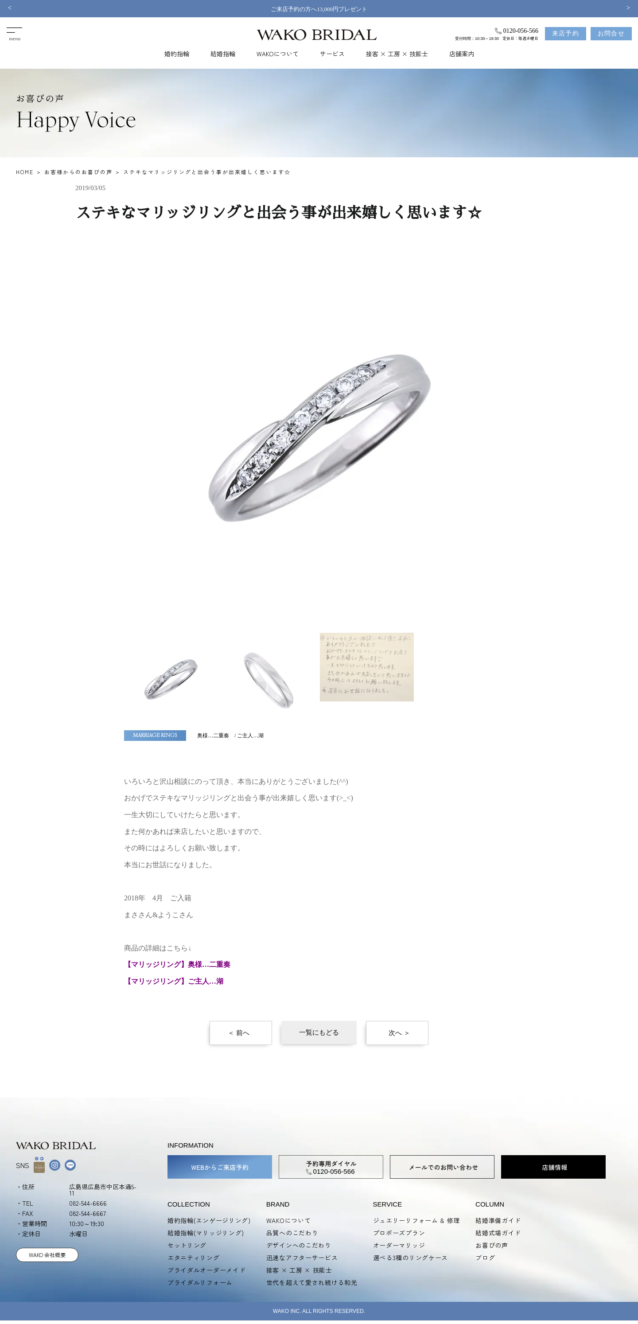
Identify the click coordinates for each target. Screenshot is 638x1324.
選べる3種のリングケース (410, 1257)
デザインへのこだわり (298, 1245)
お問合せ (611, 33)
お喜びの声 (491, 1245)
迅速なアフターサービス (302, 1257)
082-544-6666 (88, 1203)
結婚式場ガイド (498, 1232)
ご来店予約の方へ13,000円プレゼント (319, 9)
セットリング (186, 1245)
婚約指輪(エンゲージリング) (209, 1220)
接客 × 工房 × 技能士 (397, 53)
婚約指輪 (176, 53)
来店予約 (566, 33)
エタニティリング (193, 1257)
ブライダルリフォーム (200, 1282)
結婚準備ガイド (498, 1220)
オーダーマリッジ (399, 1245)
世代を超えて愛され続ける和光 (312, 1282)
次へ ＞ (399, 1032)
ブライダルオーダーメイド (206, 1270)
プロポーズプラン (399, 1232)
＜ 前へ (238, 1032)
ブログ (485, 1257)
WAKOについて (278, 53)
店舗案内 (461, 53)
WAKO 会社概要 (47, 1254)
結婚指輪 (222, 53)
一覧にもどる (319, 1032)
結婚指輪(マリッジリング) (205, 1232)
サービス (332, 53)
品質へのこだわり (292, 1232)
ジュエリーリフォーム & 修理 (416, 1220)
